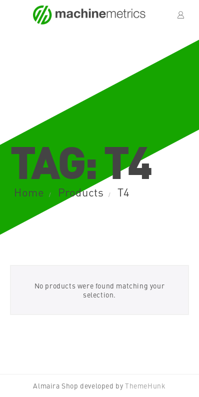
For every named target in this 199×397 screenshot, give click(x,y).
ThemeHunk (145, 385)
